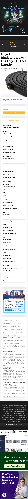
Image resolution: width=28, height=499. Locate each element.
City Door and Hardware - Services (11, 337)
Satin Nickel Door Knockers (10, 165)
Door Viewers (6, 200)
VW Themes (19, 424)
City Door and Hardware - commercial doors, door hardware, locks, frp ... (14, 350)
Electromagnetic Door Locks (11, 127)
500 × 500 (17, 68)
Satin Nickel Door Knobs (9, 152)
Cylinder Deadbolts (8, 134)
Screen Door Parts (8, 278)
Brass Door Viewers (8, 202)
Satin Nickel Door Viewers (10, 208)
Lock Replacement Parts (10, 249)
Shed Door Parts (7, 281)
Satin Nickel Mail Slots (9, 261)
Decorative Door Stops (9, 186)
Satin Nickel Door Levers (9, 177)
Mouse (4, 195)
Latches (5, 237)
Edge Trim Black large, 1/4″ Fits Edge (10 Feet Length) (14, 69)
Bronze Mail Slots (7, 258)
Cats (4, 189)
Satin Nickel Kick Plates (9, 233)
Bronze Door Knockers (9, 162)
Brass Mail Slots (7, 255)
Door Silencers (7, 181)
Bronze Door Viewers (8, 205)
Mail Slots (5, 253)
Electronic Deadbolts (9, 137)
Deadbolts (6, 131)
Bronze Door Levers (8, 174)
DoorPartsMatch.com (14, 43)
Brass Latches (7, 239)
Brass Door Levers (8, 171)
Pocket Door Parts (8, 274)
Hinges (5, 212)
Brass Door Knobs (8, 146)
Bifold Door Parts (7, 271)
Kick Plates (6, 225)
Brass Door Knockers (8, 158)
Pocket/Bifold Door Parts (10, 268)
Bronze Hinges (7, 218)
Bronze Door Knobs (8, 149)
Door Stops (6, 184)
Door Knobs (6, 144)
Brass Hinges (6, 214)
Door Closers (6, 141)
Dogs (4, 192)
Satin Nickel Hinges (8, 221)
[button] (14, 51)
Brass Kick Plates (7, 227)
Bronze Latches (7, 242)
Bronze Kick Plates (8, 230)
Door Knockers (7, 156)
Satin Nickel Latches (8, 246)
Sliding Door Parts (8, 284)
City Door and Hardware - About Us (11, 319)
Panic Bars (6, 265)
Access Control (7, 125)
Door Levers (6, 169)
